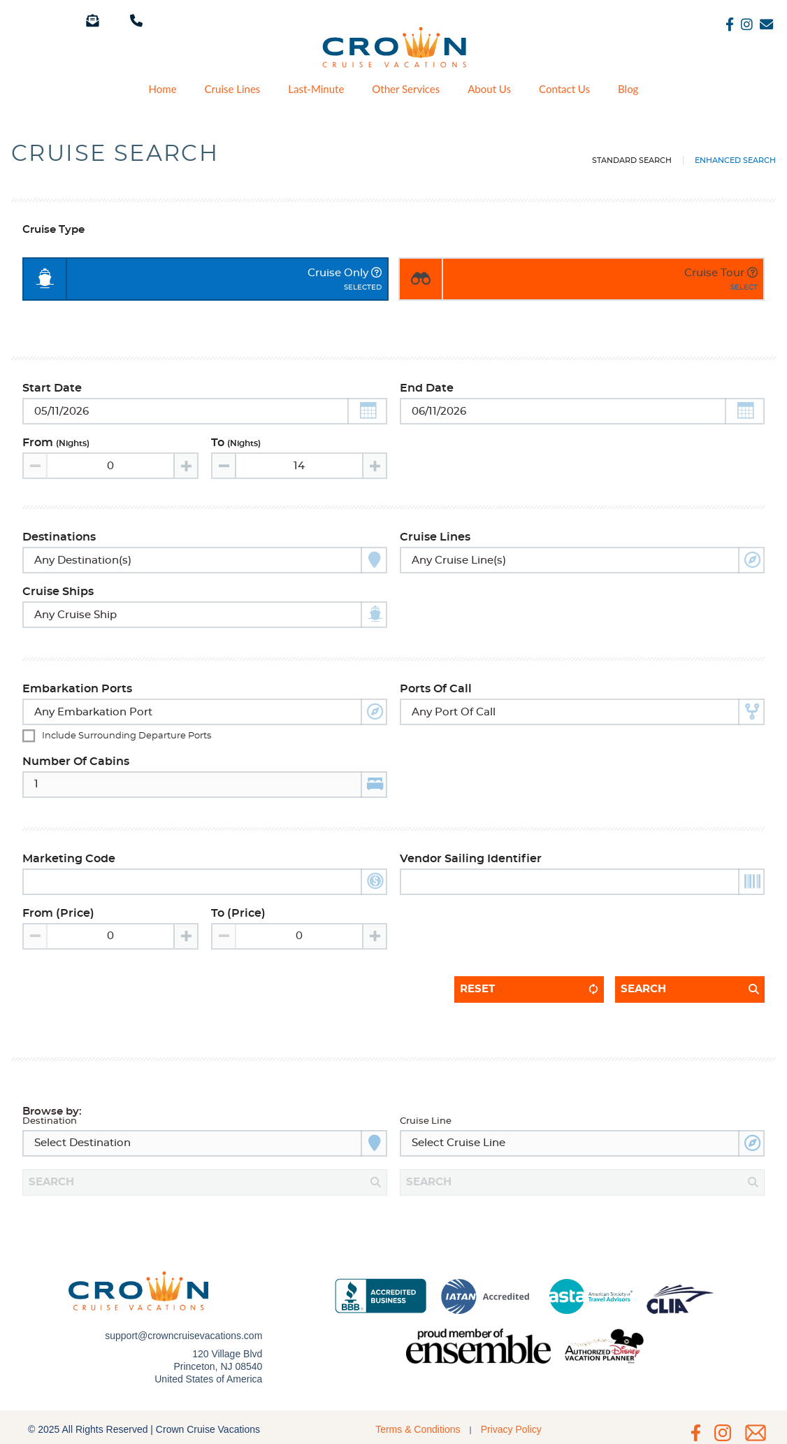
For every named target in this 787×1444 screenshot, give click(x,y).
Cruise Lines (233, 89)
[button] (367, 411)
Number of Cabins (75, 761)
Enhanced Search (735, 160)
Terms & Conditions (417, 1415)
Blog (628, 89)
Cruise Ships (58, 591)
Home (163, 89)
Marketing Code (68, 858)
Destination (49, 1121)
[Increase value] (185, 466)
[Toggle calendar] (204, 411)
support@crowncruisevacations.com (183, 1329)
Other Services (406, 89)
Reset (477, 989)
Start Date (52, 388)
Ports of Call (436, 688)
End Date (427, 388)
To (236, 442)
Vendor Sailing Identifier (471, 858)
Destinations (59, 537)
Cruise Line (426, 1121)
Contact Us (564, 89)
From (55, 442)
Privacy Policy (511, 1415)
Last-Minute (316, 89)
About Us (489, 89)
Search (643, 989)
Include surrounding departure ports (126, 736)
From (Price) (58, 913)
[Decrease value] (224, 466)
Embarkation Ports (77, 688)
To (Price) (238, 913)
